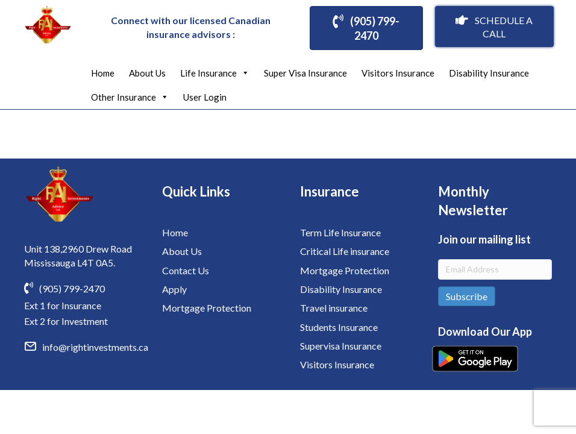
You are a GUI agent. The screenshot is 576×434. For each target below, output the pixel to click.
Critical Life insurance (344, 251)
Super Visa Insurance (305, 73)
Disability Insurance (489, 73)
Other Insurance (130, 97)
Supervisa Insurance (340, 345)
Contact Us (185, 270)
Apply (174, 289)
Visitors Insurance (398, 73)
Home (102, 73)
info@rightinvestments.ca (95, 347)
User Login (205, 97)
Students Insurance (339, 327)
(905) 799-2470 (72, 288)
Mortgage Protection (206, 307)
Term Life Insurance (340, 232)
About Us (147, 73)
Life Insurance (214, 73)
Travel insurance (334, 307)
